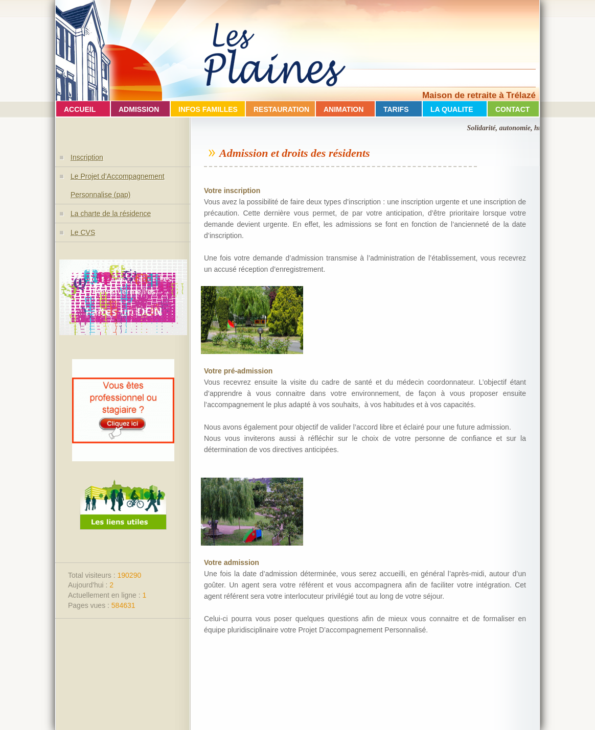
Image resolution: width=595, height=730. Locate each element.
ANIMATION (343, 109)
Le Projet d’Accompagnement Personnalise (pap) (118, 185)
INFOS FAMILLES (208, 109)
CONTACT (512, 109)
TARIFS (396, 109)
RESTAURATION (281, 109)
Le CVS (83, 232)
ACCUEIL (80, 109)
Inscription (87, 157)
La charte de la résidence (111, 213)
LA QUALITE (451, 109)
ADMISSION (139, 109)
